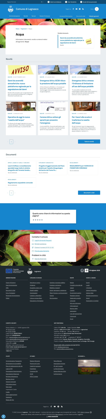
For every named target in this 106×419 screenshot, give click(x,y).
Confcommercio (58, 374)
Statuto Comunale (11, 382)
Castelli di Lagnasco (35, 366)
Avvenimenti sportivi (75, 293)
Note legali (9, 387)
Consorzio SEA (34, 371)
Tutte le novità (89, 141)
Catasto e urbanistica (35, 296)
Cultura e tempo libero (36, 298)
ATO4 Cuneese (34, 376)
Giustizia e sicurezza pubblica (57, 283)
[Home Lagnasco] (22, 9)
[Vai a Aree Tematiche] (70, 2)
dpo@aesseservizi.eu (63, 347)
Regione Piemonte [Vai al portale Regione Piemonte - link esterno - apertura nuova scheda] (11, 2)
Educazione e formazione (36, 301)
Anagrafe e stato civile (36, 288)
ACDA (31, 374)
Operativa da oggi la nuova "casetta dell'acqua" (19, 118)
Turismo (52, 296)
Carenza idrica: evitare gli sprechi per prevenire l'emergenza (50, 120)
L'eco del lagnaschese (76, 314)
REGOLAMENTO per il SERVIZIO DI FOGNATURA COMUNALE (81, 167)
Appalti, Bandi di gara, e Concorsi (19, 163)
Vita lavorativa (53, 298)
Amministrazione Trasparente (14, 361)
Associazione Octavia (59, 364)
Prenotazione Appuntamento (14, 371)
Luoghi (88, 285)
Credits (8, 392)
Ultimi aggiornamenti (11, 395)
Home (17, 29)
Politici (7, 298)
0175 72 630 (11, 331)
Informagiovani (74, 306)
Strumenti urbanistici (46, 163)
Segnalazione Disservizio (12, 374)
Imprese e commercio (55, 285)
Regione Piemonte (35, 361)
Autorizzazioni (33, 293)
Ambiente (32, 285)
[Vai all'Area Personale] (88, 2)
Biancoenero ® (59, 414)
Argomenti (24, 29)
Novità (10, 77)
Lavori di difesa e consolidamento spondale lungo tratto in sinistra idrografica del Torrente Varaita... (19, 168)
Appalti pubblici (34, 290)
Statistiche (9, 397)
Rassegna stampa (75, 296)
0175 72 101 (11, 329)
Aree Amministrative (11, 285)
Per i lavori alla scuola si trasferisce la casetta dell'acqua (82, 120)
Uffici (7, 288)
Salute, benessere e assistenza (58, 290)
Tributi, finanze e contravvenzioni (58, 293)
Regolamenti (74, 163)
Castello (72, 290)
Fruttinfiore (33, 369)
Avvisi (71, 319)
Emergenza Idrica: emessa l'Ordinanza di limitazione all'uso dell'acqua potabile (83, 83)
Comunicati (73, 316)
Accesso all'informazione (66, 16)
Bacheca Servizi (10, 379)
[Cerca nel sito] (97, 9)
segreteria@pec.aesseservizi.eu (64, 349)
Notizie (72, 283)
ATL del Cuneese (58, 366)
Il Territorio (89, 288)
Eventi (88, 283)
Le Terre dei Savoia (59, 369)
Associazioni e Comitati (92, 301)
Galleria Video (89, 293)
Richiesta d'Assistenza (12, 376)
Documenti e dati (89, 193)
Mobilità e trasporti (55, 288)
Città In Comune (84, 412)
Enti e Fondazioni (10, 293)
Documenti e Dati (10, 290)
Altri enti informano (75, 303)
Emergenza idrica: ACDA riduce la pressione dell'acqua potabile (53, 82)
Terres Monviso (58, 361)
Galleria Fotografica (91, 290)
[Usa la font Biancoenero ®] (54, 2)
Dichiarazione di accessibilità (13, 364)
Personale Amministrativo (13, 296)
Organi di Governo (11, 283)
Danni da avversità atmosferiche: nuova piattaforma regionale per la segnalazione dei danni (72, 40)
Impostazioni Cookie (11, 389)
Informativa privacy (11, 384)
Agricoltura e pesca (35, 283)
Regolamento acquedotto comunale (20, 182)
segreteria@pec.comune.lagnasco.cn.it (19, 337)
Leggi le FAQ (9, 369)
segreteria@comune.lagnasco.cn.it (18, 339)
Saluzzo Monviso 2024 (60, 371)
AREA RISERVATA (52, 416)
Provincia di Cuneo (35, 364)
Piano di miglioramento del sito (14, 366)
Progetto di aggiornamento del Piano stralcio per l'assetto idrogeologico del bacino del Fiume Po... (51, 168)
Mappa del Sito (10, 400)
